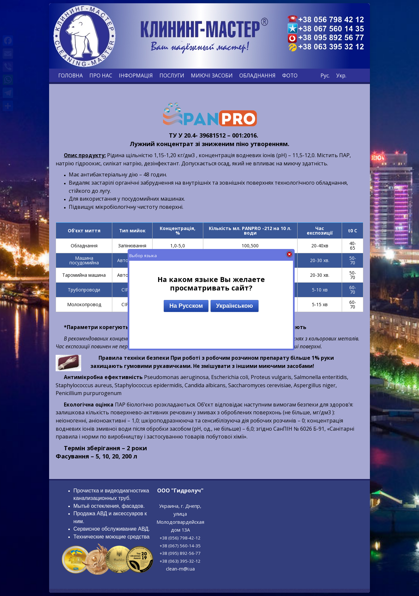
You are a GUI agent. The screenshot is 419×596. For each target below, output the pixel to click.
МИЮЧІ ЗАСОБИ (212, 75)
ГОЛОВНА (70, 75)
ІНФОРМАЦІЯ (136, 75)
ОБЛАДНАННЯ (257, 75)
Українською (234, 306)
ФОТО (290, 75)
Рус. (325, 75)
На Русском (186, 306)
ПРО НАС (100, 75)
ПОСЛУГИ (171, 75)
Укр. (341, 75)
